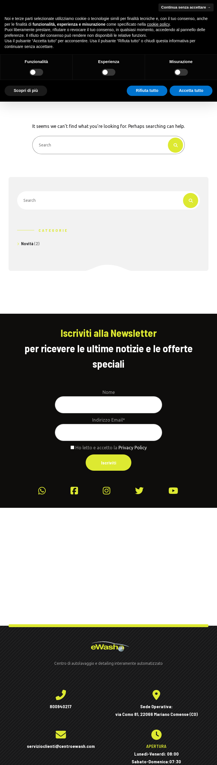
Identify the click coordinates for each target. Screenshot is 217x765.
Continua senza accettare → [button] (186, 7)
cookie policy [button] (158, 24)
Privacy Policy (132, 447)
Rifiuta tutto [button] (147, 90)
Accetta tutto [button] (191, 90)
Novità (27, 243)
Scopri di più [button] (26, 90)
